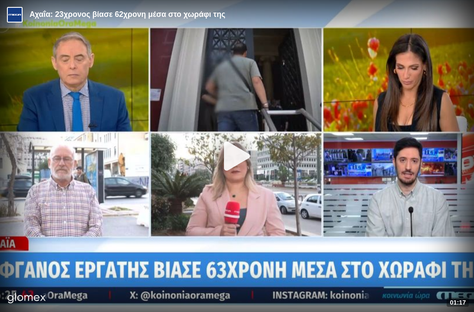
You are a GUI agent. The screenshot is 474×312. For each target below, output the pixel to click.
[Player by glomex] (26, 299)
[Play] (237, 156)
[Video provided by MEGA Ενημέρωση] (15, 15)
